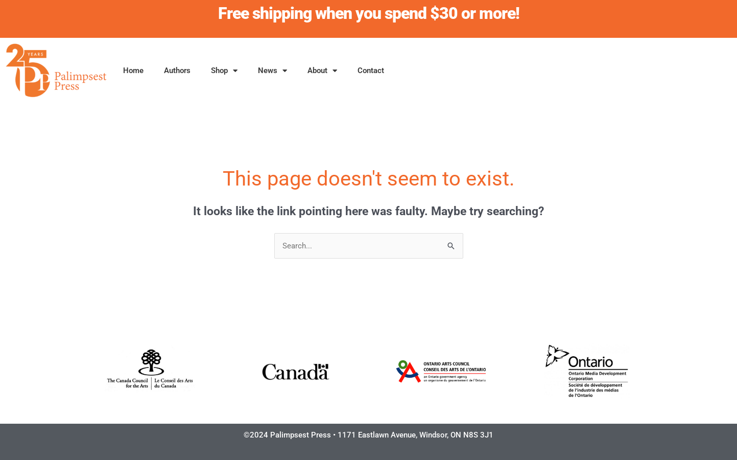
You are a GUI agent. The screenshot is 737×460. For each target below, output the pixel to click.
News (272, 71)
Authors (177, 70)
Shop (224, 71)
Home (133, 70)
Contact (371, 70)
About (322, 71)
